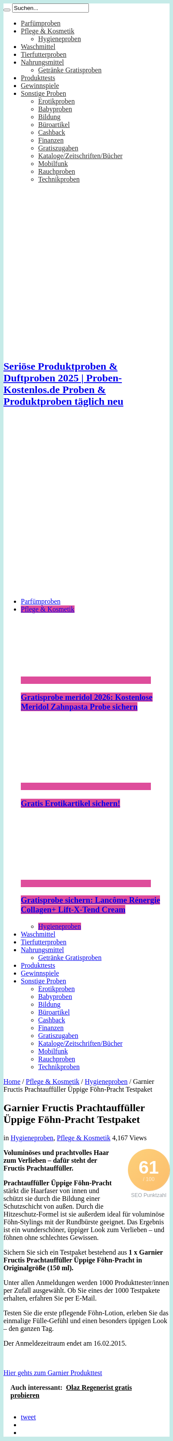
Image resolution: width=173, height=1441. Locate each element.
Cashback (51, 132)
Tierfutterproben (43, 54)
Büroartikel (54, 124)
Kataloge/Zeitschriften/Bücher (80, 155)
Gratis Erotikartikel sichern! (70, 803)
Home (11, 1081)
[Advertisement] (81, 509)
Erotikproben (56, 101)
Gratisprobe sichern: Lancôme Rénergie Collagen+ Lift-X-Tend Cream (90, 904)
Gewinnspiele (40, 85)
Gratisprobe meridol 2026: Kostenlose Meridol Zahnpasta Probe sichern (87, 702)
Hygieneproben (59, 38)
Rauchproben (56, 171)
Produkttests (38, 77)
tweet (28, 1417)
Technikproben (59, 179)
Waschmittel (38, 46)
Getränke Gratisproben (69, 70)
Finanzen (51, 140)
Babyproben (55, 109)
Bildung (49, 116)
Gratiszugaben (58, 148)
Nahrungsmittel (42, 62)
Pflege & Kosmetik (48, 31)
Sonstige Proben (43, 93)
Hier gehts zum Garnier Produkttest (52, 1372)
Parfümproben (41, 23)
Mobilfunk (53, 163)
